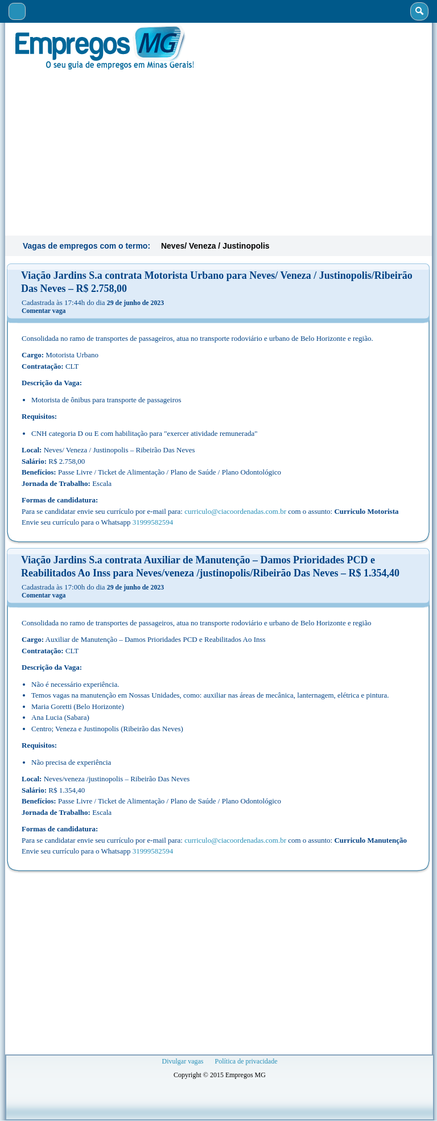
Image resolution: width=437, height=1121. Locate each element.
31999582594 (153, 522)
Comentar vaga (43, 311)
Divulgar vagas (183, 1061)
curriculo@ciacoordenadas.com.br (235, 511)
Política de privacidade (246, 1061)
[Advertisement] (218, 151)
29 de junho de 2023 (135, 303)
